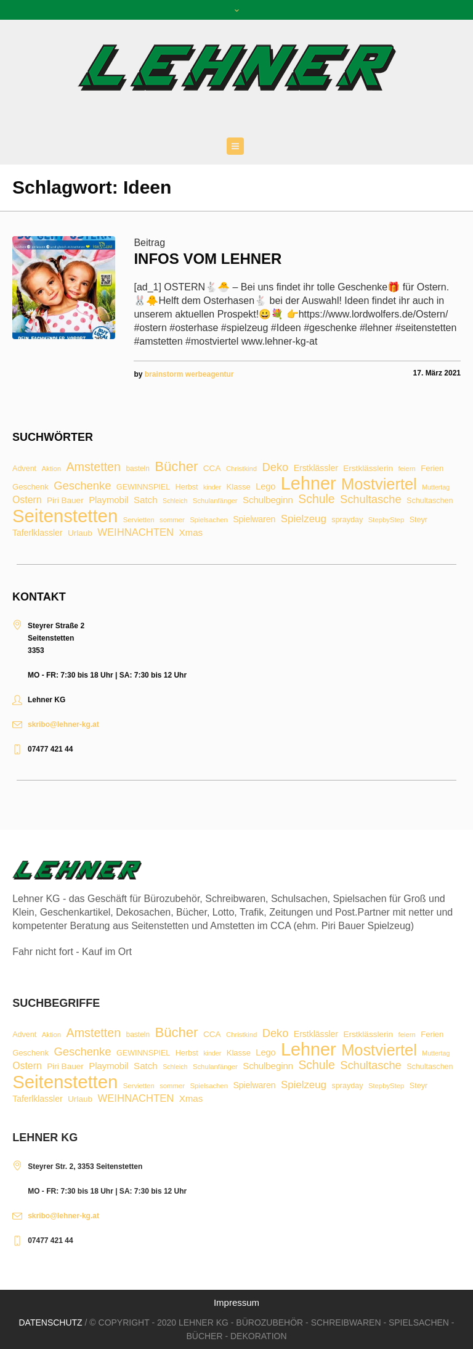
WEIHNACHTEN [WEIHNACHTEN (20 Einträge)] (135, 533)
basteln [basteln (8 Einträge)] (137, 469)
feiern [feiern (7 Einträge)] (406, 468)
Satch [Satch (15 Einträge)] (146, 499)
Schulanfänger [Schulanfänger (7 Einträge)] (215, 501)
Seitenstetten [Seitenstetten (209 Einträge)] (65, 516)
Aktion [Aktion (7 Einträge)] (51, 468)
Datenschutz (50, 1322)
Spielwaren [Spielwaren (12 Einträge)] (254, 519)
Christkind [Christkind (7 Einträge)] (241, 468)
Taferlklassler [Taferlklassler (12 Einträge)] (37, 533)
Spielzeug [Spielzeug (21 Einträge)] (303, 519)
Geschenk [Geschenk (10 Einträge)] (30, 487)
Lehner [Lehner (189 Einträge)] (308, 484)
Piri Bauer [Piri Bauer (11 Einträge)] (65, 500)
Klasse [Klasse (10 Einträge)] (239, 487)
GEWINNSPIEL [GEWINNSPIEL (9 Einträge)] (143, 487)
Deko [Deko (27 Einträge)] (275, 467)
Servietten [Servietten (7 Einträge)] (139, 520)
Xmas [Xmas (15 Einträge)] (191, 532)
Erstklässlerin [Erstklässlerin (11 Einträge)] (368, 468)
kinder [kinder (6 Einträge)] (212, 487)
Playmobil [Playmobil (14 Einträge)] (108, 500)
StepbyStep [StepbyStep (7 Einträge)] (386, 520)
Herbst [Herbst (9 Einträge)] (187, 487)
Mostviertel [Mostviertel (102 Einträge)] (379, 484)
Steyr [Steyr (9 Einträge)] (418, 520)
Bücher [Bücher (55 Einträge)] (176, 467)
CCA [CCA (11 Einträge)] (212, 468)
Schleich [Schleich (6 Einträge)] (175, 501)
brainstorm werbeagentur (189, 374)
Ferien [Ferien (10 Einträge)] (432, 468)
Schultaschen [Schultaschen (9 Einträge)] (429, 501)
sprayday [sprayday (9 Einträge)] (347, 520)
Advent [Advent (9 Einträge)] (24, 469)
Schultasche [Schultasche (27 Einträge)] (371, 499)
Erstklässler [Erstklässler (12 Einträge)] (316, 468)
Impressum (236, 1302)
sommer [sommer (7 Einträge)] (172, 520)
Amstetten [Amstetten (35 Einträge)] (93, 467)
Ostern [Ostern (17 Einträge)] (27, 500)
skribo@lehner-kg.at (63, 724)
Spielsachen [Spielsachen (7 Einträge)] (209, 520)
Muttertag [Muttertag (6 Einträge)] (436, 487)
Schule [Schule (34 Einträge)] (316, 499)
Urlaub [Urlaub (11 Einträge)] (80, 533)
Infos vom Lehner (207, 258)
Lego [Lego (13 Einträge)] (265, 486)
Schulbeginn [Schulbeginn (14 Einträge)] (268, 500)
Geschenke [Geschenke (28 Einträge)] (82, 485)
